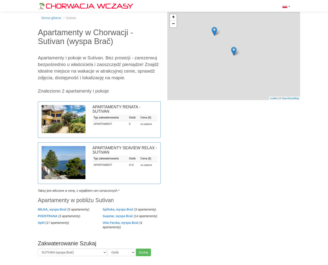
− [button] (173, 24)
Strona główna (51, 18)
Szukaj (143, 252)
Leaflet (273, 98)
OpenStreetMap (290, 98)
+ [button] (173, 17)
